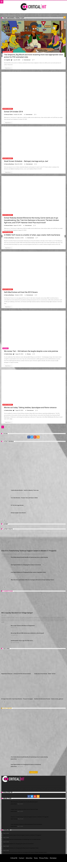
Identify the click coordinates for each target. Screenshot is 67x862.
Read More (8, 68)
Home (2, 15)
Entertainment (7, 51)
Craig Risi (7, 60)
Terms (36, 858)
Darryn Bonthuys (9, 164)
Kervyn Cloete (9, 114)
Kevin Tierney (14, 818)
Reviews (5, 348)
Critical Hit (13, 858)
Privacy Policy (43, 858)
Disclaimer (53, 858)
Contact (21, 858)
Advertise (29, 858)
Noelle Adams (8, 354)
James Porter (14, 759)
